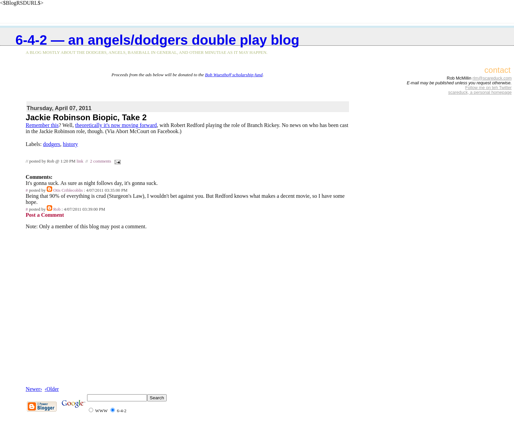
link (80, 161)
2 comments (100, 161)
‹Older (52, 389)
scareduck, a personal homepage (480, 92)
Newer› (34, 389)
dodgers (51, 144)
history (70, 144)
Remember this (42, 125)
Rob (56, 209)
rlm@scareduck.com (492, 78)
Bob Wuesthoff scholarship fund (234, 74)
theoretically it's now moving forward (116, 125)
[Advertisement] (187, 88)
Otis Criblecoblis (68, 190)
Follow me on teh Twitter (488, 87)
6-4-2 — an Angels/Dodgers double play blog (158, 40)
